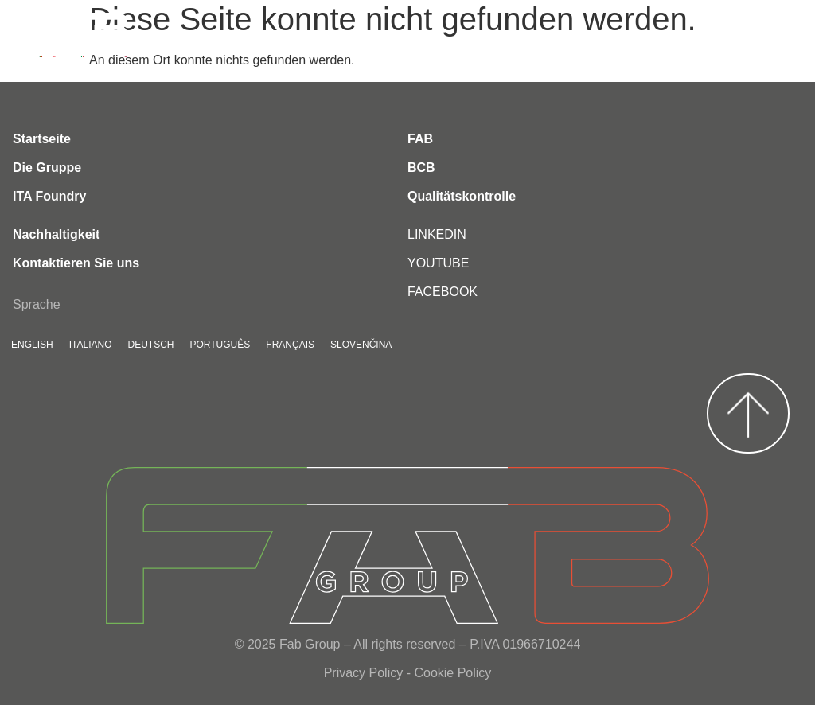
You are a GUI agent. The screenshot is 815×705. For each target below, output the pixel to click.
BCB (421, 167)
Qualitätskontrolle (462, 196)
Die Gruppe (47, 167)
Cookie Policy (452, 673)
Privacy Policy (364, 673)
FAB (420, 139)
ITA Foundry (49, 196)
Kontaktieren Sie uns (76, 263)
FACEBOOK (443, 291)
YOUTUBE (438, 263)
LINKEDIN (437, 234)
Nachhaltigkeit (56, 234)
